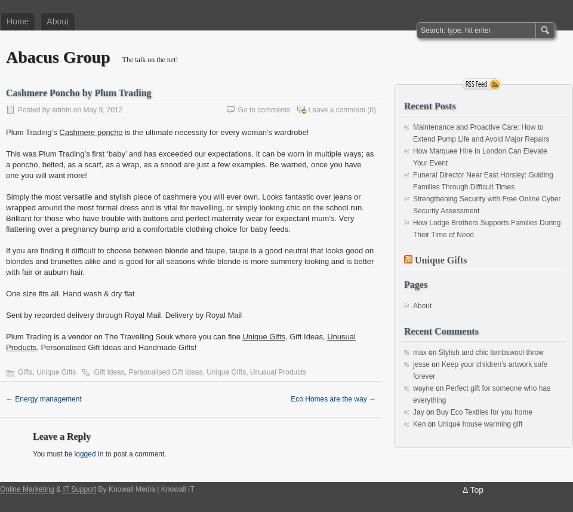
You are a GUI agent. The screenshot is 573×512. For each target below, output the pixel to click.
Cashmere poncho (90, 132)
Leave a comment (337, 110)
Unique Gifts (263, 336)
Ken (419, 424)
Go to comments (264, 110)
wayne (423, 388)
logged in (89, 454)
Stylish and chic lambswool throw (491, 352)
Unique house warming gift (480, 424)
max (420, 352)
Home (18, 21)
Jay (418, 412)
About (58, 21)
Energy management (44, 399)
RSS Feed (481, 84)
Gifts (25, 372)
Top (476, 490)
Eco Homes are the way (333, 399)
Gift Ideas (109, 372)
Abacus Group (58, 57)
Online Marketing (27, 489)
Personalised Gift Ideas (165, 372)
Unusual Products (278, 372)
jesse (421, 364)
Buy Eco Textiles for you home (484, 412)
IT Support (79, 489)
